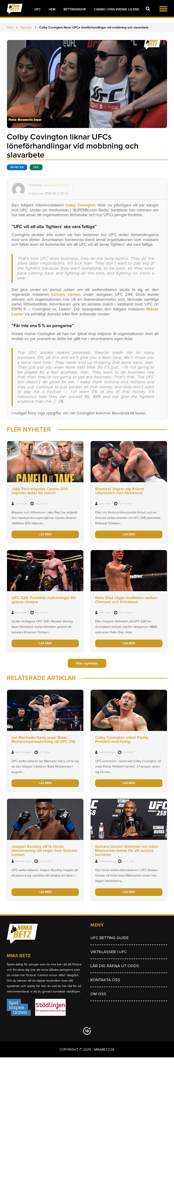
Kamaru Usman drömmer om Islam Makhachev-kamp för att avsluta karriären (126, 850)
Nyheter (17, 167)
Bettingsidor (74, 9)
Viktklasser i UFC (108, 951)
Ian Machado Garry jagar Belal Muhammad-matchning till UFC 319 (43, 739)
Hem (52, 9)
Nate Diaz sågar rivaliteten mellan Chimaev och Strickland (126, 600)
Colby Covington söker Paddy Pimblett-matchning (121, 739)
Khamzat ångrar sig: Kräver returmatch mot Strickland (119, 491)
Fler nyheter (87, 663)
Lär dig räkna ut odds (114, 965)
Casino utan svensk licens (116, 9)
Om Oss (98, 993)
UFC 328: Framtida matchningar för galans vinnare (44, 600)
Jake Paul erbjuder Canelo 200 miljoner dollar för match (40, 491)
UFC (37, 9)
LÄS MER (45, 534)
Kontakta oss (105, 979)
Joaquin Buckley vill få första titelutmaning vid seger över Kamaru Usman (44, 850)
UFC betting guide (109, 937)
